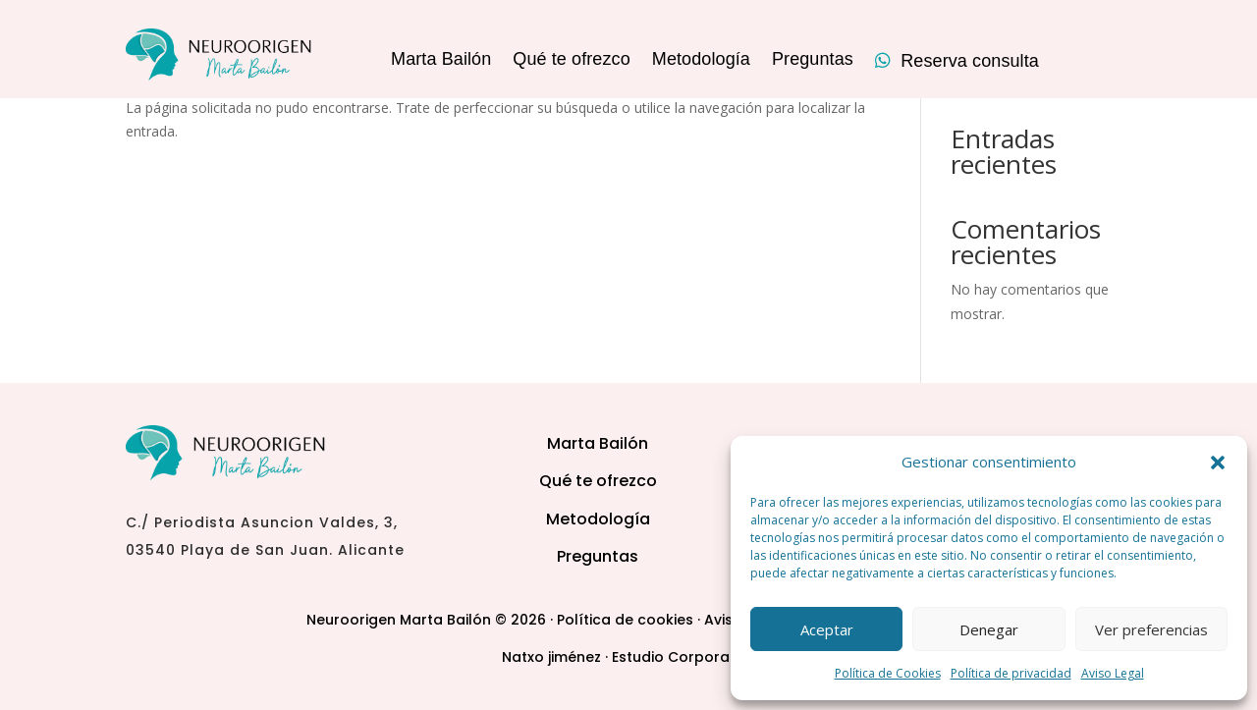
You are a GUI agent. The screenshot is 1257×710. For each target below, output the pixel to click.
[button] (1218, 462)
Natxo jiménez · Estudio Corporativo (629, 657)
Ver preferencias (1151, 629)
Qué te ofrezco (571, 60)
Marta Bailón (441, 60)
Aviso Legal (1112, 673)
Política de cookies (625, 619)
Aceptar (826, 629)
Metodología (701, 60)
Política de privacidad (1011, 673)
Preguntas (812, 60)
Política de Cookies (888, 673)
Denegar (988, 629)
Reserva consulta (957, 61)
